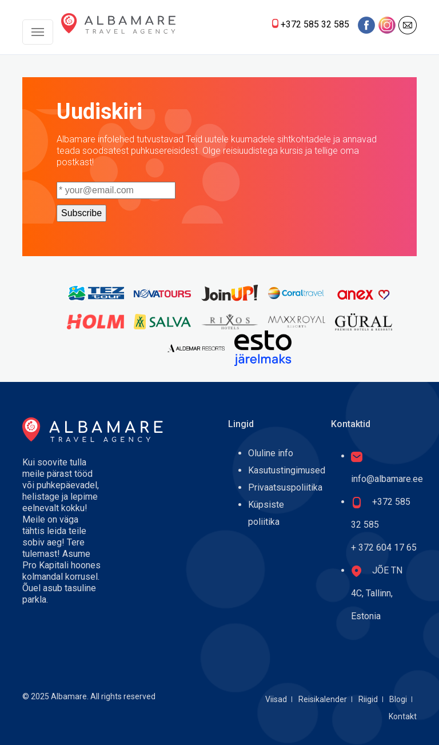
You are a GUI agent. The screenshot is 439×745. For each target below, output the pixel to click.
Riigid (368, 699)
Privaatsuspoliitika (285, 487)
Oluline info (270, 453)
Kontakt (403, 716)
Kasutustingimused (286, 470)
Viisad (276, 699)
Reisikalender (322, 699)
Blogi (398, 699)
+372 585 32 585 (315, 24)
